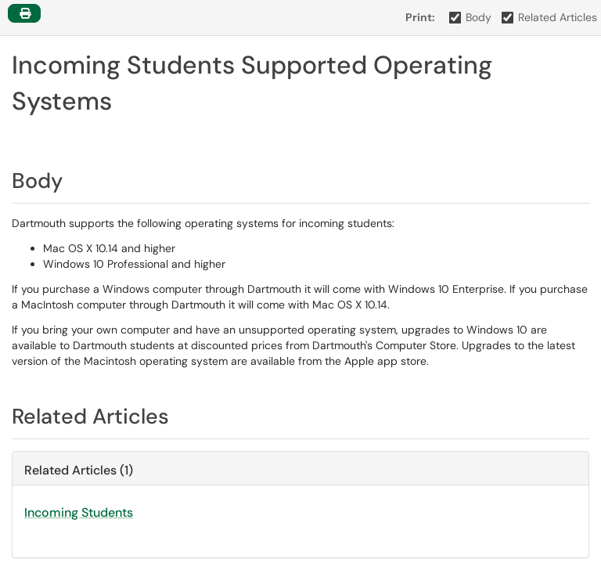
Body (470, 17)
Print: (420, 17)
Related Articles (549, 17)
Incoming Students (78, 512)
